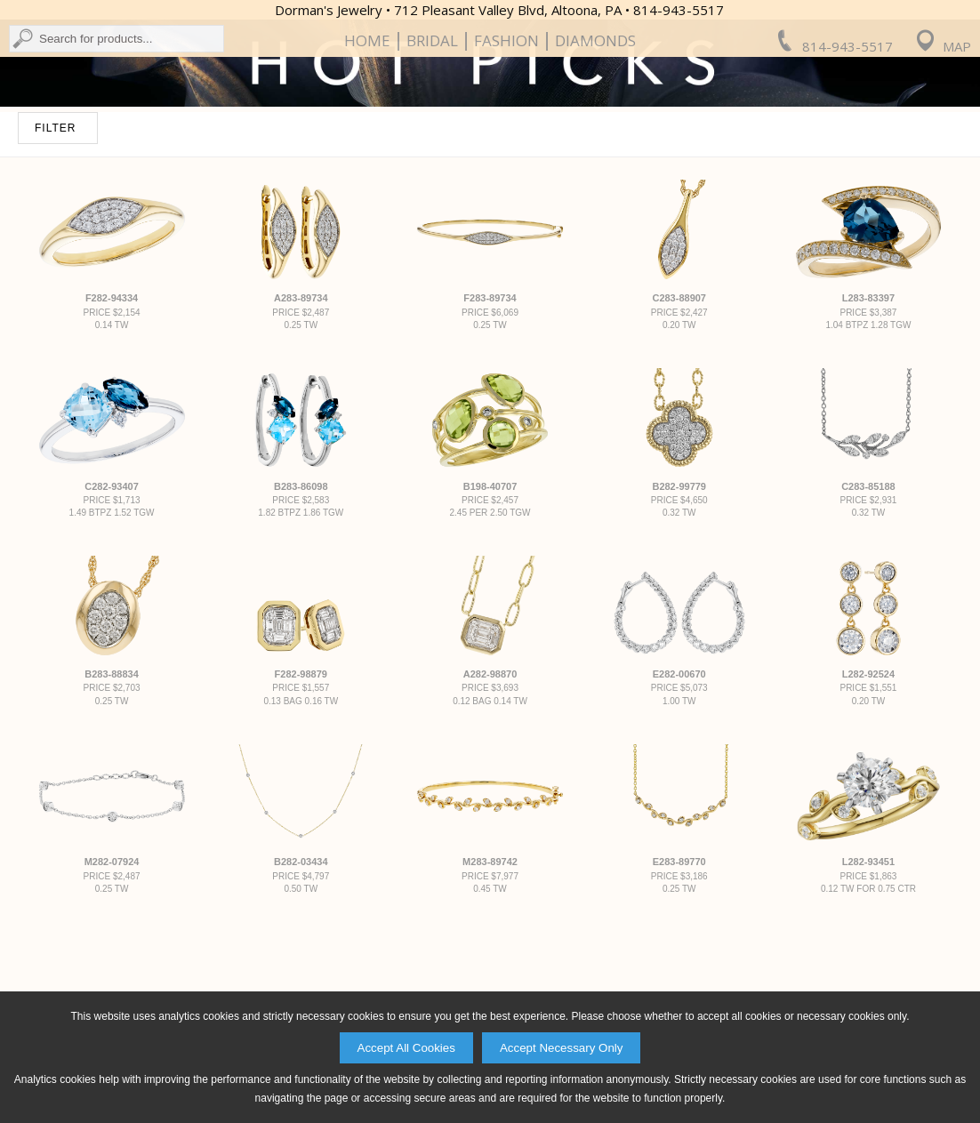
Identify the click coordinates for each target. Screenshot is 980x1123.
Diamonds (595, 148)
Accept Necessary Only (561, 1048)
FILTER (55, 292)
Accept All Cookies (406, 1048)
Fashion (506, 148)
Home (367, 148)
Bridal (432, 148)
